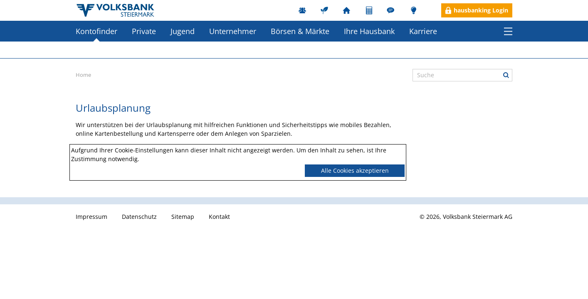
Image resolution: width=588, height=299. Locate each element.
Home (83, 74)
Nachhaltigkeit (325, 10)
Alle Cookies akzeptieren (355, 170)
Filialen (347, 10)
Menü (508, 31)
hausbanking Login (481, 10)
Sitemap (182, 217)
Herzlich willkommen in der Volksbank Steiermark (116, 10)
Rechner (369, 10)
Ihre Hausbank (369, 31)
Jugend (182, 31)
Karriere (423, 31)
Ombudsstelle (391, 10)
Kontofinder (96, 31)
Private (144, 31)
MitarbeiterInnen (303, 10)
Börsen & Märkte (300, 31)
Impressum (91, 217)
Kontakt (219, 217)
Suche (506, 75)
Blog (413, 10)
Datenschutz (139, 217)
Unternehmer (232, 31)
